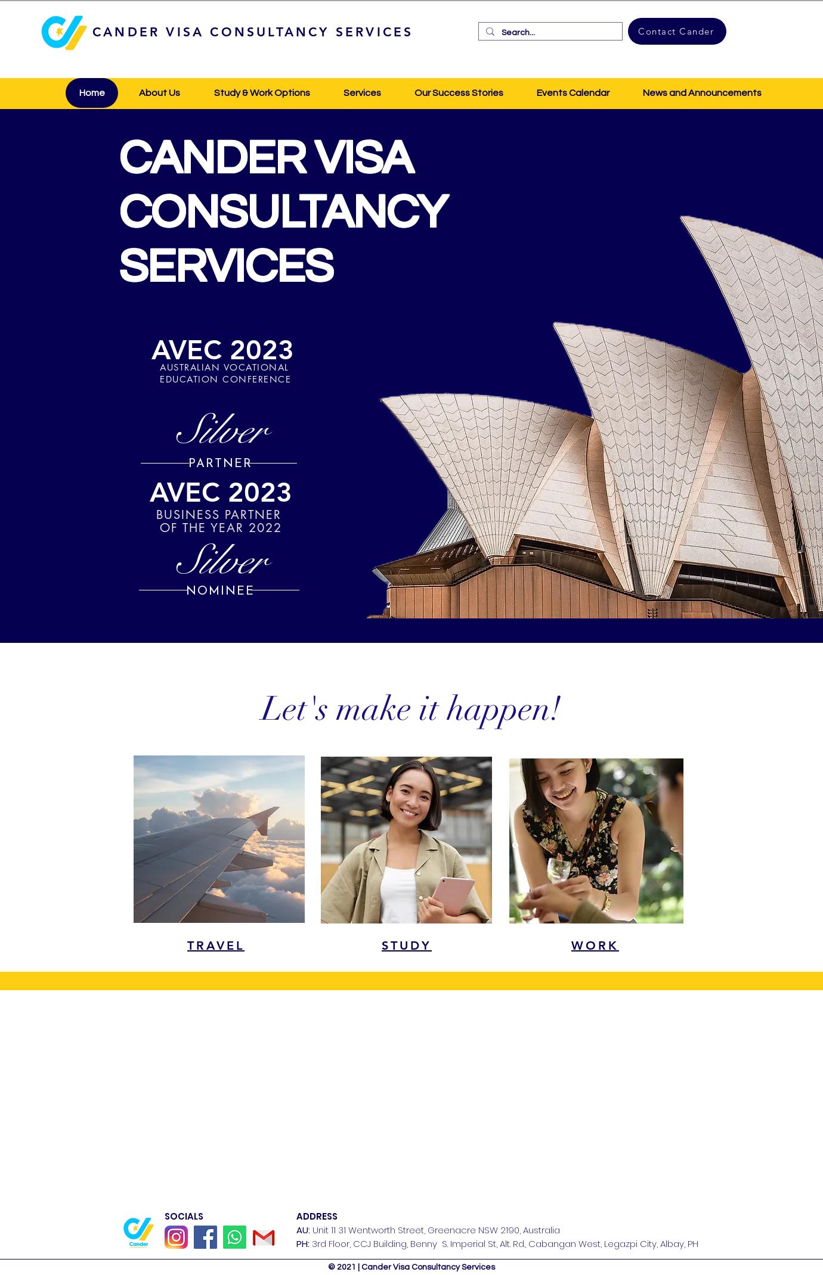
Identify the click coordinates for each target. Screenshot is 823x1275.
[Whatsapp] (234, 1237)
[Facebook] (205, 1237)
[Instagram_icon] (176, 1237)
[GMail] (264, 1237)
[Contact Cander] (677, 31)
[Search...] (549, 33)
